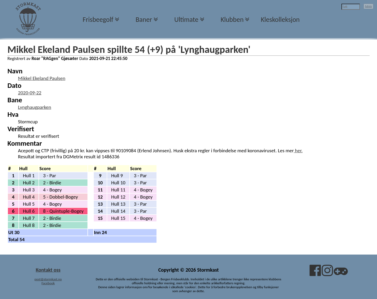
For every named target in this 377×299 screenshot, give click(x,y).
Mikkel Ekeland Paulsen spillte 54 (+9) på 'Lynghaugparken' (128, 49)
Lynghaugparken (34, 107)
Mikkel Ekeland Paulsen (41, 78)
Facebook (48, 283)
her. (298, 151)
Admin (368, 6)
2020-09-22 (29, 93)
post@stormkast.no (48, 279)
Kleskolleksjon (280, 19)
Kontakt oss (48, 270)
